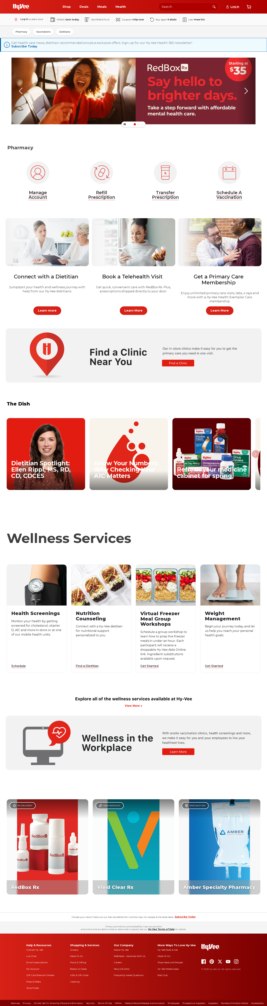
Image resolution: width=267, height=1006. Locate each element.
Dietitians (64, 31)
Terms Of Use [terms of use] (105, 1002)
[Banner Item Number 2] (142, 124)
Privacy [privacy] (27, 1002)
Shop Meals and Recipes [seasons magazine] (170, 962)
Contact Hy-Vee (34, 949)
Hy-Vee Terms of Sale (161, 928)
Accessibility (257, 1002)
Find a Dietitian (87, 665)
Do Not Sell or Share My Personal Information (58, 1002)
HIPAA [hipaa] (118, 1002)
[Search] (214, 7)
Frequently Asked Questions (129, 974)
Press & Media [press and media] (33, 981)
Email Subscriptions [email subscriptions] (37, 962)
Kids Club (163, 974)
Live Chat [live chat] (31, 955)
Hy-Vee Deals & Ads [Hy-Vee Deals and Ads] (168, 949)
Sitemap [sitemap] (15, 1002)
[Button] (125, 124)
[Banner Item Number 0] (135, 124)
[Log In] (232, 7)
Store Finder (32, 987)
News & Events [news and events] (121, 968)
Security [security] (90, 1002)
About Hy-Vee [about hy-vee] (121, 949)
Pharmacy (21, 31)
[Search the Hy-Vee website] (189, 7)
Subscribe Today (24, 46)
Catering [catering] (75, 981)
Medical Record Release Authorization (145, 1002)
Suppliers (213, 1002)
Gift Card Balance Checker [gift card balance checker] (40, 974)
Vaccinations (43, 31)
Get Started (149, 665)
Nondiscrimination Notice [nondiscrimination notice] (234, 1002)
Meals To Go (76, 955)
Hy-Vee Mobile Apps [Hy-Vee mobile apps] (168, 968)
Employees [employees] (173, 1002)
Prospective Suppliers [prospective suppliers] (193, 1002)
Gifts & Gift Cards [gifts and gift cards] (79, 974)
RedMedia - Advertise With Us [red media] (129, 955)
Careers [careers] (118, 962)
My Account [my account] (32, 968)
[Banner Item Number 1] (138, 124)
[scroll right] (246, 90)
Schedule (18, 665)
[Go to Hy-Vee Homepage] (21, 7)
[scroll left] (20, 90)
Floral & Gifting (78, 962)
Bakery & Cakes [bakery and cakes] (78, 968)
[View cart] (249, 7)
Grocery (74, 949)
